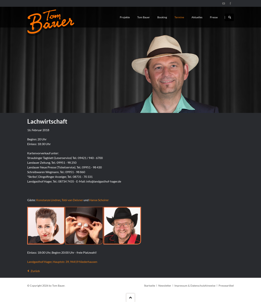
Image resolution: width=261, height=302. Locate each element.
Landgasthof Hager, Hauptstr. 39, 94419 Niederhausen (62, 261)
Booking (162, 17)
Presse (214, 17)
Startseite (149, 285)
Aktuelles (197, 17)
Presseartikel (226, 285)
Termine (179, 17)
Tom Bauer (143, 17)
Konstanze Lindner (48, 200)
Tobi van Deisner (72, 200)
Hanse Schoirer (99, 200)
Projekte (125, 17)
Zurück (35, 271)
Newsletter (164, 285)
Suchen (230, 17)
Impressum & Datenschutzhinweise (194, 285)
